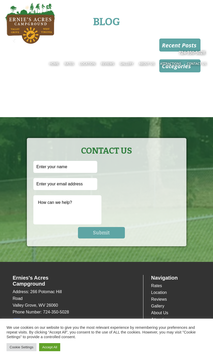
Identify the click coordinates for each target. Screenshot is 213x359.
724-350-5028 (192, 52)
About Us (147, 63)
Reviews (107, 63)
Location (87, 63)
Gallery (126, 63)
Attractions (170, 63)
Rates (69, 63)
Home (54, 63)
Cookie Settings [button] (21, 347)
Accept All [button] (49, 347)
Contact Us (196, 63)
